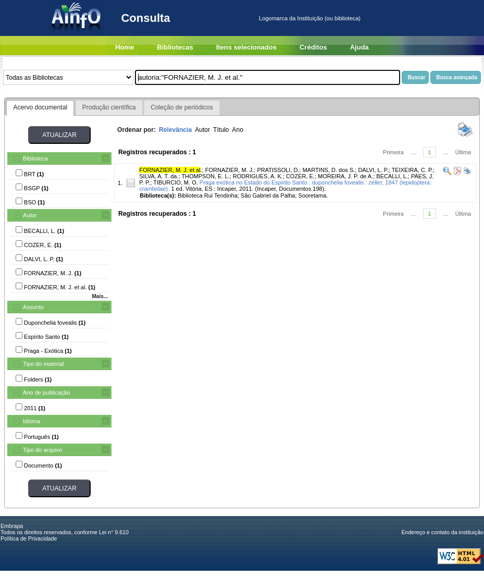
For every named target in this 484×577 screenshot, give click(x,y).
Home (124, 47)
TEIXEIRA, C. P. (412, 170)
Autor (29, 215)
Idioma (31, 421)
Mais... (100, 296)
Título (221, 129)
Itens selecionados (246, 47)
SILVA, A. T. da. (158, 176)
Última (463, 152)
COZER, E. (300, 176)
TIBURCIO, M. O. (175, 182)
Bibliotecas (175, 47)
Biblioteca (35, 158)
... (413, 152)
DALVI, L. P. (373, 170)
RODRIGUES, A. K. (258, 176)
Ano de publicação (46, 392)
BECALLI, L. (392, 176)
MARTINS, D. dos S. (329, 170)
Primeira (393, 152)
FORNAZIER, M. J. (229, 170)
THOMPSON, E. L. (205, 176)
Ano (237, 129)
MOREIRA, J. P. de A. (345, 176)
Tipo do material (43, 364)
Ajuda (359, 47)
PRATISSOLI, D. (278, 170)
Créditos (313, 47)
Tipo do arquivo (42, 450)
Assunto (33, 307)
